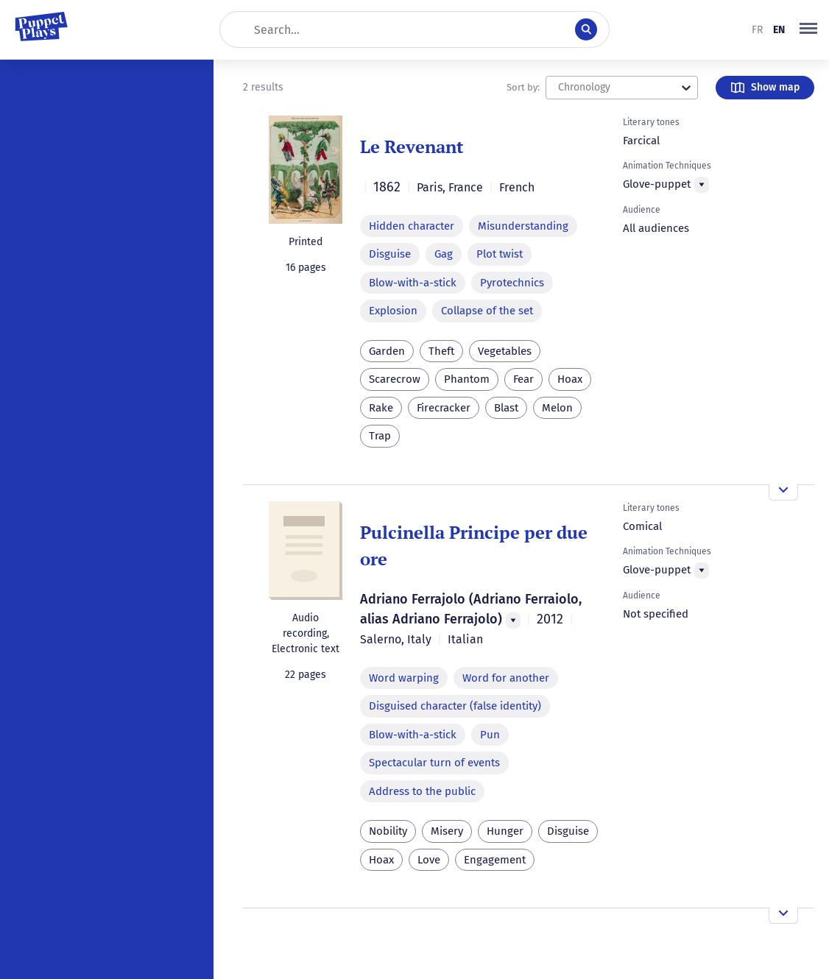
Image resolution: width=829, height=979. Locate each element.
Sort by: (523, 87)
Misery (447, 831)
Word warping (404, 678)
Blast (506, 407)
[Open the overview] (783, 492)
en (779, 30)
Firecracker (443, 407)
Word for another (505, 678)
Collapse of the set (487, 310)
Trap (380, 435)
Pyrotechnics (512, 282)
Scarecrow (394, 379)
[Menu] (701, 185)
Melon (557, 407)
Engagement (495, 859)
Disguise (390, 254)
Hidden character (411, 226)
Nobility (388, 831)
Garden (387, 351)
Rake (381, 407)
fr (757, 30)
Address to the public (422, 791)
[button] (808, 29)
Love (428, 859)
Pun (490, 734)
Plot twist (499, 254)
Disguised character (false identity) (455, 706)
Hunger (505, 831)
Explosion (393, 310)
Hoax (569, 379)
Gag (443, 254)
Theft (441, 351)
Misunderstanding (523, 226)
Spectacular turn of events (434, 762)
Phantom (467, 379)
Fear (523, 379)
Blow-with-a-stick (412, 282)
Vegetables (505, 351)
